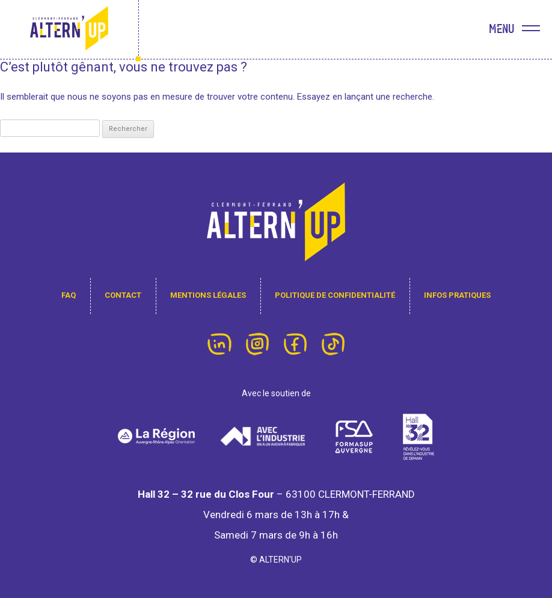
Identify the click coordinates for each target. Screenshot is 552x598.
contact (123, 295)
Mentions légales (208, 295)
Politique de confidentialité (335, 295)
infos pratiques (457, 295)
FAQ (68, 295)
